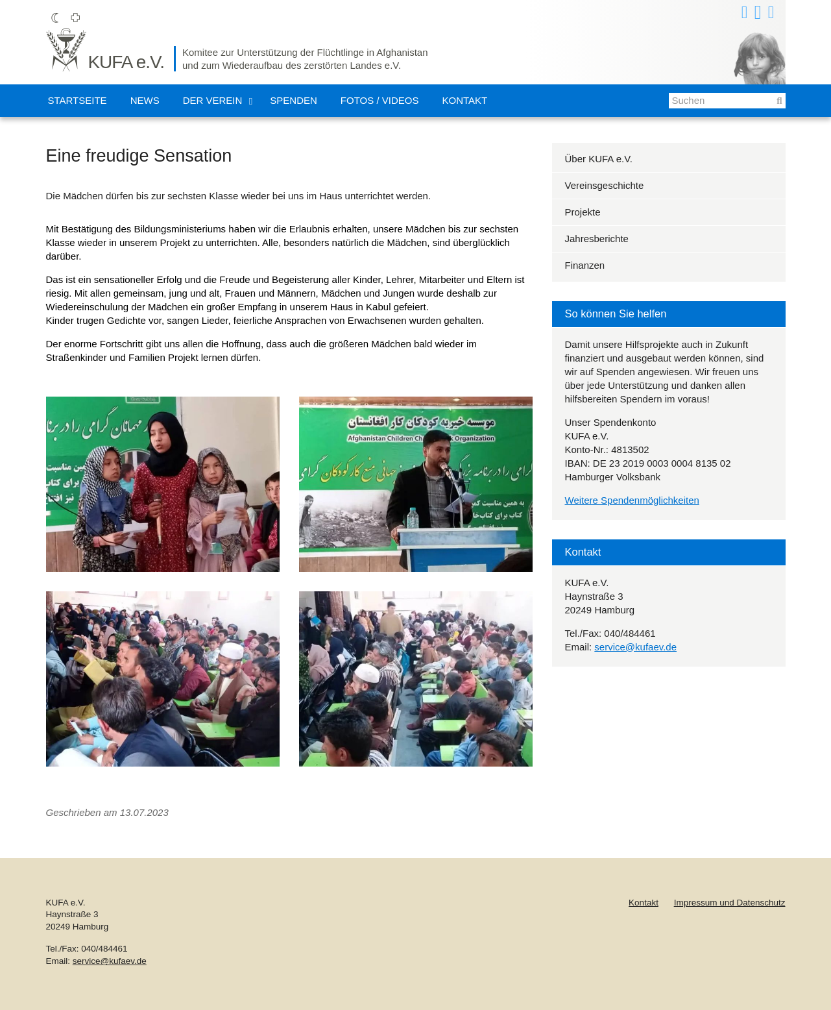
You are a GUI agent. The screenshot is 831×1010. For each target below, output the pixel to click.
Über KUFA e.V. (599, 158)
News (145, 100)
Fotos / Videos (380, 100)
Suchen (774, 104)
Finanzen (585, 265)
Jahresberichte (597, 238)
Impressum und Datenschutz (730, 902)
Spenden (293, 100)
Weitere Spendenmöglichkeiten (632, 500)
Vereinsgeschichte (604, 185)
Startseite (77, 100)
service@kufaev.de (635, 646)
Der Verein (213, 100)
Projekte (583, 211)
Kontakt (464, 100)
